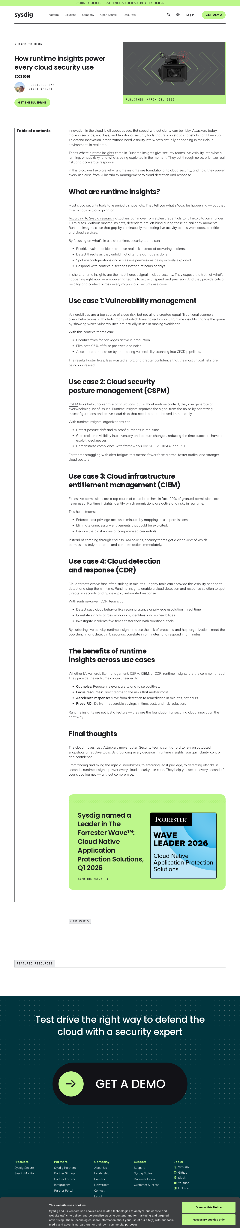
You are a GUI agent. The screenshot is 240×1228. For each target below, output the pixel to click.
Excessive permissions (86, 498)
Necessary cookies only (209, 1191)
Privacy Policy (100, 1205)
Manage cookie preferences (67, 1220)
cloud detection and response (178, 588)
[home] (23, 15)
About (127, 1205)
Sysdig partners (65, 1167)
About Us (100, 1167)
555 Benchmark (81, 634)
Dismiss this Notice (209, 1179)
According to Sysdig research (91, 218)
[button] (53, 15)
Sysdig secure (24, 1167)
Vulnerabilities (79, 314)
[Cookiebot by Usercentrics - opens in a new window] (24, 1220)
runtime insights (102, 153)
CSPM (73, 404)
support (139, 1167)
